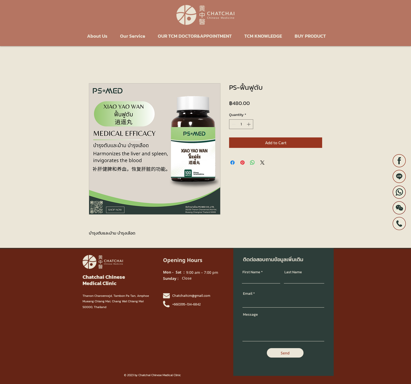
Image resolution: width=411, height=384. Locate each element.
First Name (251, 272)
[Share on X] (262, 162)
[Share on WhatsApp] (252, 162)
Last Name (293, 272)
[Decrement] (233, 124)
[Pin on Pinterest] (242, 162)
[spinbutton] (241, 124)
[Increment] (249, 124)
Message (250, 314)
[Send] (285, 353)
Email (247, 294)
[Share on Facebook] (232, 162)
